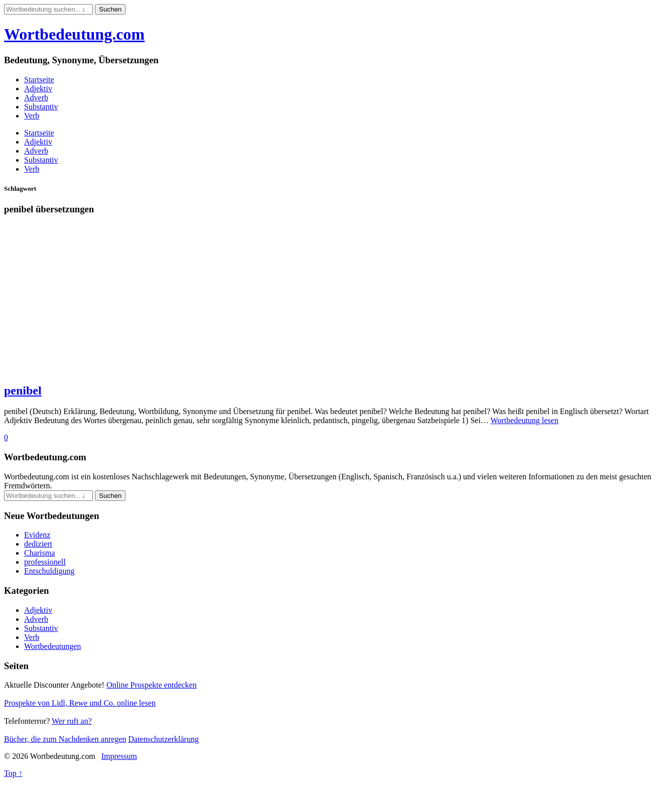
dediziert (38, 544)
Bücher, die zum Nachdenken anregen (65, 739)
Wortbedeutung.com (74, 34)
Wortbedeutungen (52, 646)
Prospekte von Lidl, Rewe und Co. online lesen (80, 703)
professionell (45, 562)
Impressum (119, 756)
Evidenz (37, 535)
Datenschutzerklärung (163, 739)
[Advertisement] (305, 303)
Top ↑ (13, 773)
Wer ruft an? (72, 721)
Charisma (39, 553)
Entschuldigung (49, 571)
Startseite (39, 79)
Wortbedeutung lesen (525, 420)
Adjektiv (38, 88)
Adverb (36, 97)
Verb (31, 115)
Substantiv (41, 106)
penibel (23, 390)
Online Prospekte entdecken (151, 685)
